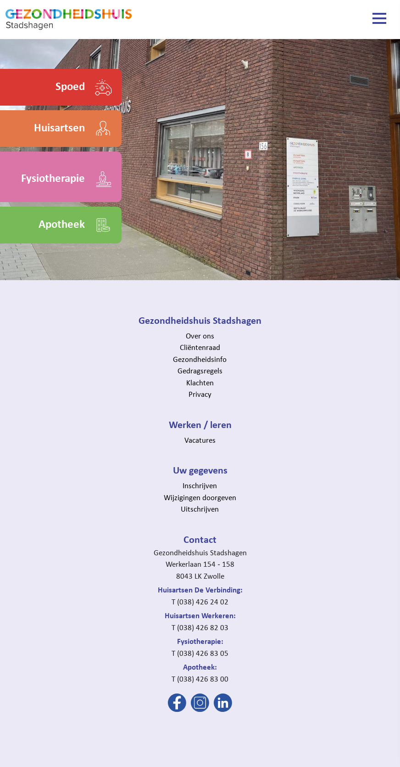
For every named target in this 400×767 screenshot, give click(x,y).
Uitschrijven (200, 508)
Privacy (200, 394)
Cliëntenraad (200, 347)
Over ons (200, 335)
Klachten (200, 382)
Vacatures (200, 439)
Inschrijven (200, 485)
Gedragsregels (200, 370)
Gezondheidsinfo (200, 359)
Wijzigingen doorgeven (200, 497)
